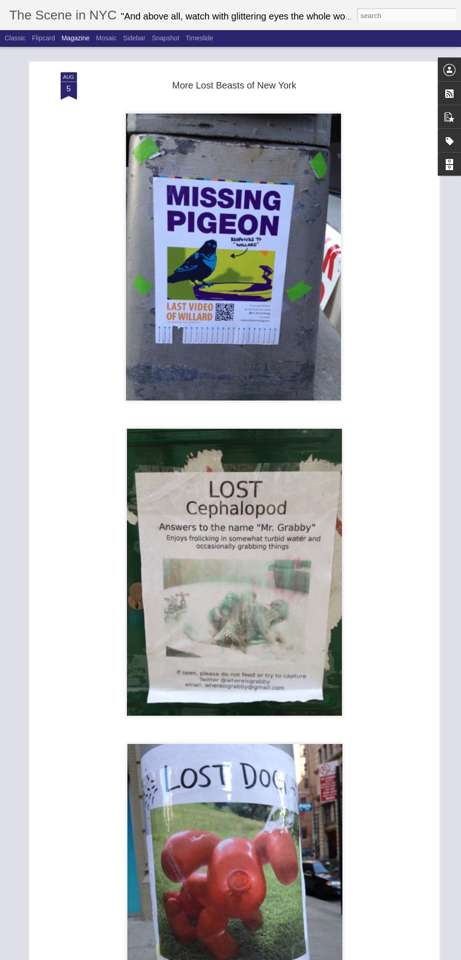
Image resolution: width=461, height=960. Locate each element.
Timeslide (199, 38)
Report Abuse (324, 955)
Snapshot (165, 38)
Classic (15, 38)
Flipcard (43, 38)
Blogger (297, 955)
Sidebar (134, 38)
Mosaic (106, 38)
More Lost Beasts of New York (234, 64)
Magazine (76, 38)
